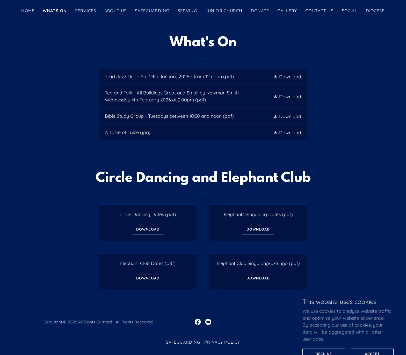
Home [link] (27, 10)
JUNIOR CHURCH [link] (224, 10)
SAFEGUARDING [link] (152, 10)
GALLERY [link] (287, 10)
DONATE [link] (260, 10)
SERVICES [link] (85, 10)
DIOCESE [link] (375, 10)
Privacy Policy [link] (222, 342)
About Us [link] (115, 10)
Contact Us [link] (319, 10)
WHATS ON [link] (55, 10)
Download (148, 229)
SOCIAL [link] (350, 10)
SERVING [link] (187, 10)
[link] (203, 76)
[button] (287, 76)
